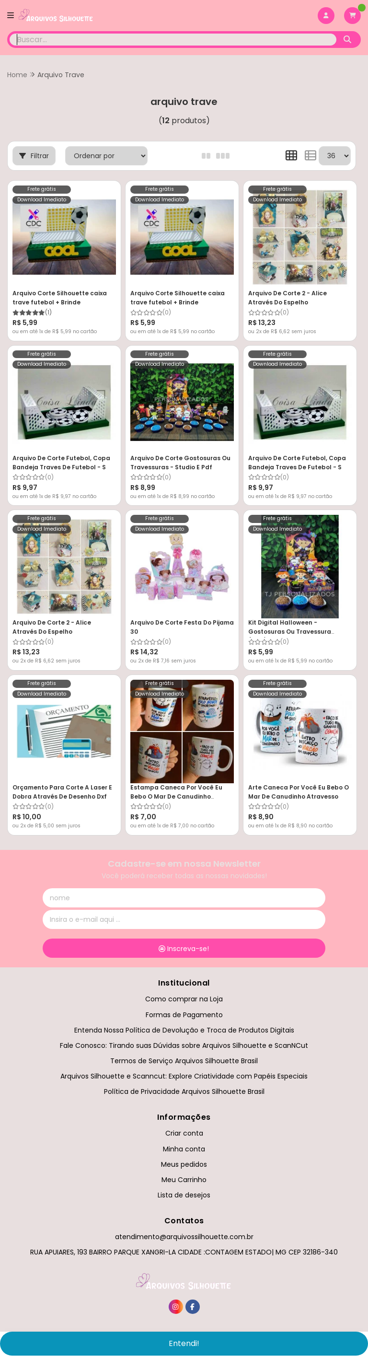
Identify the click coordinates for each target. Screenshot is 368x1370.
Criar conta (184, 1133)
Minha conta (184, 1149)
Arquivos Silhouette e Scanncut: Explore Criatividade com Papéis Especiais (184, 1076)
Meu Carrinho (184, 1179)
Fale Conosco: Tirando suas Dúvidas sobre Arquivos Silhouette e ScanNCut (184, 1045)
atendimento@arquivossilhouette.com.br (184, 1237)
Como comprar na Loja (184, 999)
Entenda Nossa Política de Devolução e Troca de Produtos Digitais (184, 1030)
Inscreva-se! (184, 948)
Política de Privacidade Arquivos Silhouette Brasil (184, 1091)
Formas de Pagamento (184, 1015)
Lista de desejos (184, 1195)
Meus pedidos (184, 1164)
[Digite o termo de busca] (173, 40)
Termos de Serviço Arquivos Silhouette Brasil (184, 1061)
